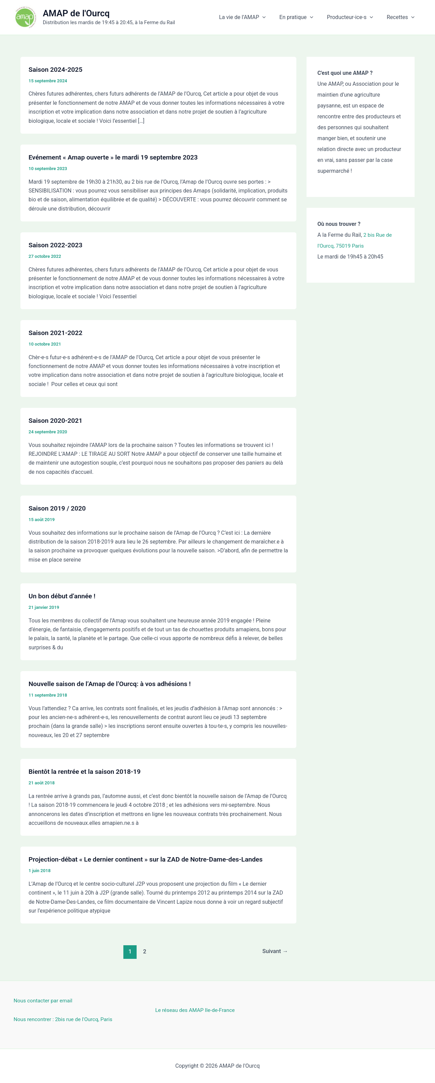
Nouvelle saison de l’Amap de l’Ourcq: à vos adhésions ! (113, 684)
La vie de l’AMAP (251, 17)
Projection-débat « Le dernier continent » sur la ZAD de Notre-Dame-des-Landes (150, 859)
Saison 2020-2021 (57, 420)
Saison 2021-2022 (57, 333)
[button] (271, 17)
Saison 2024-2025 (57, 69)
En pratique (303, 17)
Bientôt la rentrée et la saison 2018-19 (87, 771)
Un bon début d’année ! (63, 596)
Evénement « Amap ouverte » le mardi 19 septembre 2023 (116, 157)
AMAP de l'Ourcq (76, 13)
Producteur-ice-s (354, 17)
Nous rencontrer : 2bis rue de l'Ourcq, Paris (65, 1019)
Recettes (402, 17)
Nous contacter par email (44, 1000)
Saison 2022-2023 (57, 245)
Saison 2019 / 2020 (58, 508)
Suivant (274, 951)
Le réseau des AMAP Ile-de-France (196, 1010)
